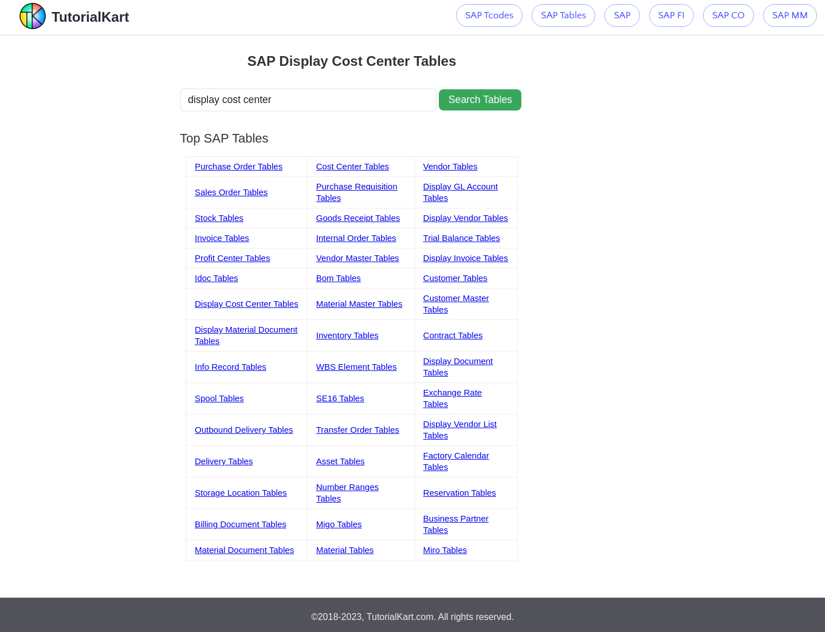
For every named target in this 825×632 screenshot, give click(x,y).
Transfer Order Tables (357, 429)
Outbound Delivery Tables (244, 429)
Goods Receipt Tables (358, 218)
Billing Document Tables (240, 524)
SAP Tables (563, 15)
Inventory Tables (347, 335)
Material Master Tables (359, 304)
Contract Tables (453, 335)
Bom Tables (338, 278)
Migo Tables (339, 524)
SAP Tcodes (489, 15)
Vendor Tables (450, 166)
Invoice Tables (222, 238)
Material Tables (345, 550)
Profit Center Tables (232, 258)
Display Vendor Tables (465, 218)
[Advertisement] (95, 206)
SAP (622, 15)
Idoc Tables (216, 278)
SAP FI (671, 15)
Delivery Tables (224, 461)
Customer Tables (455, 278)
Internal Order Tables (356, 238)
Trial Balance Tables (461, 238)
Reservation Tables (459, 492)
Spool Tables (219, 398)
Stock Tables (219, 218)
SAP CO (728, 15)
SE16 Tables (340, 398)
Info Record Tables (230, 367)
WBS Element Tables (356, 367)
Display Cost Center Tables (246, 304)
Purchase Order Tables (238, 166)
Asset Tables (340, 461)
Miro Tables (445, 550)
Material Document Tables (244, 550)
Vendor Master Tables (357, 258)
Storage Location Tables (241, 492)
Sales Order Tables (231, 192)
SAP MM (790, 15)
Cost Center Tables (352, 166)
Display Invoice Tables (465, 258)
